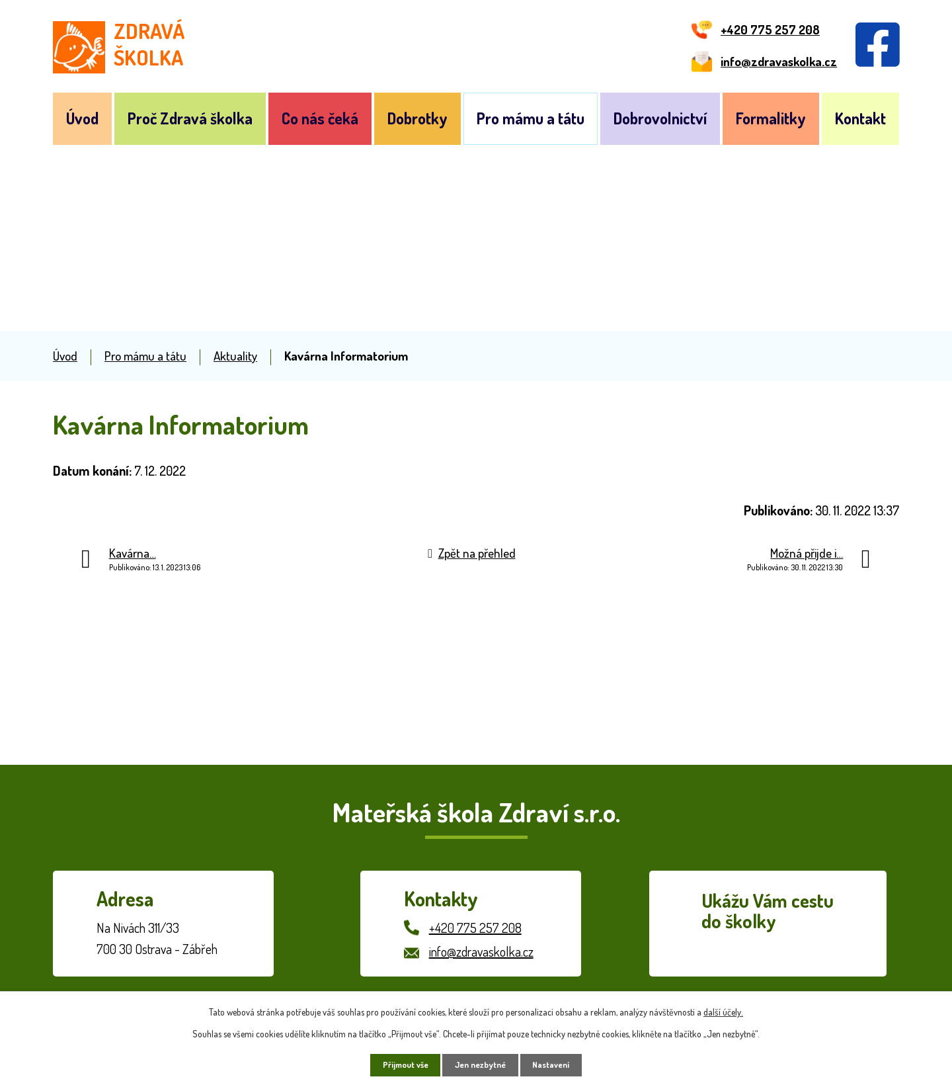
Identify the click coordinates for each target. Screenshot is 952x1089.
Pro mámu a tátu (530, 118)
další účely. (723, 1008)
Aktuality (235, 355)
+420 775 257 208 (475, 927)
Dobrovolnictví (660, 118)
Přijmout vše (397, 1063)
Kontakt (860, 118)
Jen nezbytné (481, 1063)
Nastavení (559, 1063)
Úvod (82, 118)
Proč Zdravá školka (190, 118)
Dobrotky (417, 118)
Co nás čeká (320, 118)
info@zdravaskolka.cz (481, 951)
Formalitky (771, 118)
